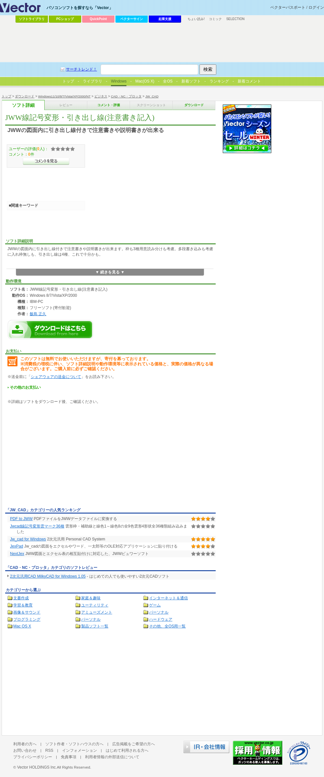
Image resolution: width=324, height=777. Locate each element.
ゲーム (155, 605)
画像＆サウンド (26, 612)
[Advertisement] (59, 457)
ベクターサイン (131, 19)
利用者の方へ (25, 744)
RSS (49, 750)
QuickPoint (98, 19)
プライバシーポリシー (32, 757)
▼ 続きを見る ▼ (110, 272)
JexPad (16, 546)
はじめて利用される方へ (127, 750)
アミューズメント (96, 612)
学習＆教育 (23, 605)
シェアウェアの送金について (56, 376)
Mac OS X (22, 626)
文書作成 (21, 598)
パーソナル (158, 612)
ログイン (316, 7)
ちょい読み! (196, 19)
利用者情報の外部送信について (112, 757)
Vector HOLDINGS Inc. (37, 767)
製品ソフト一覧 (94, 626)
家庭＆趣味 (91, 598)
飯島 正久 (38, 314)
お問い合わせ (25, 750)
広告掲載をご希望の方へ (133, 744)
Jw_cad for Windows (28, 539)
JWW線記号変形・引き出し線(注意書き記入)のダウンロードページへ (50, 329)
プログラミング (26, 619)
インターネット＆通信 (168, 598)
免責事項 (68, 757)
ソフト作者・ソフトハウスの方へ (74, 744)
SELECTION (235, 19)
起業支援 (164, 19)
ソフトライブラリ (32, 19)
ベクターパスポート (287, 7)
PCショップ (65, 19)
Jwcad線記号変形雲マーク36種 (37, 526)
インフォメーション (79, 750)
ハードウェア (160, 619)
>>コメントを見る (46, 161)
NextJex (17, 553)
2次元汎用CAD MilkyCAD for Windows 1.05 (48, 576)
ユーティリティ (94, 605)
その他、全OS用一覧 (167, 626)
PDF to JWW (21, 518)
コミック (215, 19)
